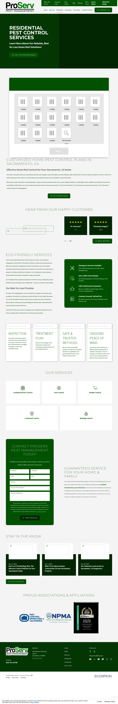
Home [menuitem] (45, 10)
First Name (11, 470)
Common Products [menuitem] (87, 10)
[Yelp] (94, 651)
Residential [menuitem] (59, 10)
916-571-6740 (106, 3)
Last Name (31, 470)
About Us (67, 655)
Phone (9, 476)
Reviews (80, 3)
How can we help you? (14, 493)
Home (66, 651)
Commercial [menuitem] (68, 10)
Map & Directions (37, 658)
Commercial (67, 662)
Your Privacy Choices (26, 675)
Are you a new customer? (15, 487)
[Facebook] (90, 651)
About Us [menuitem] (52, 10)
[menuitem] (8, 677)
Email (29, 476)
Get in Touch (68, 666)
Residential (67, 658)
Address (10, 482)
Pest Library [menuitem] (76, 10)
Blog (74, 3)
